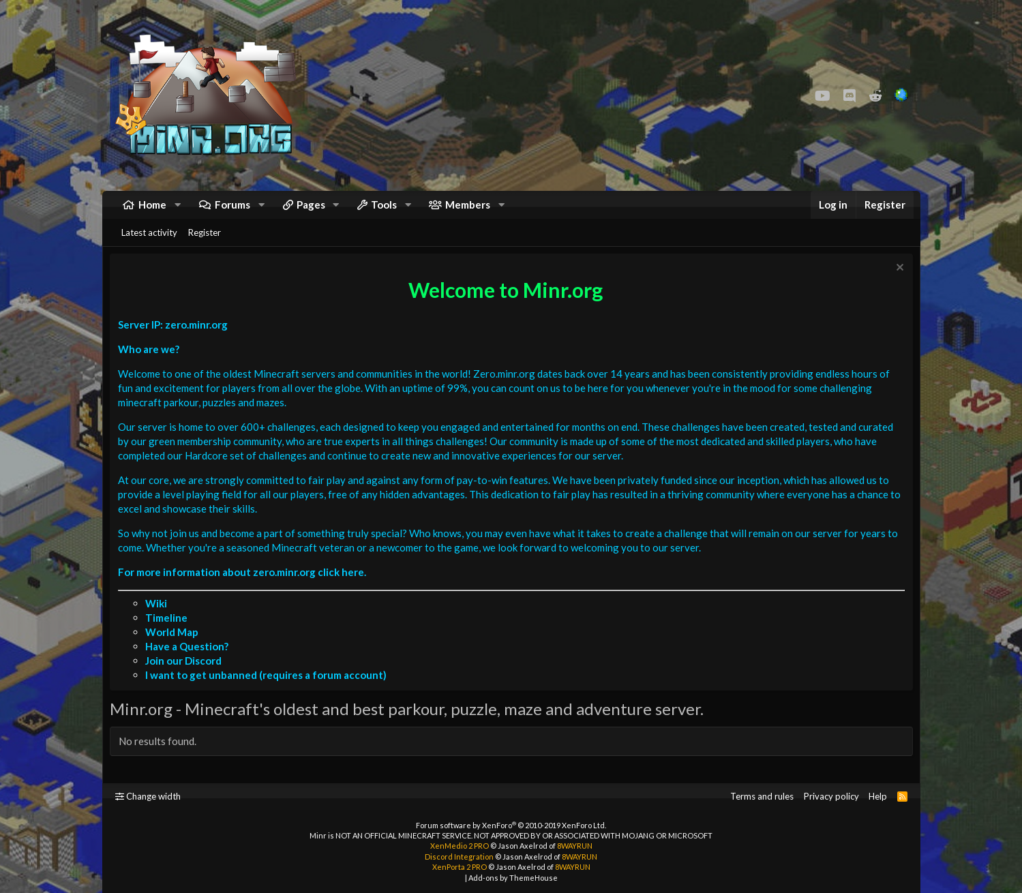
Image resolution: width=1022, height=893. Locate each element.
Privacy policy (831, 796)
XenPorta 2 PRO (459, 866)
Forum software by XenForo (511, 825)
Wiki (159, 620)
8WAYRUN (574, 845)
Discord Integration (459, 856)
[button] (177, 212)
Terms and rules (762, 796)
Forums (232, 211)
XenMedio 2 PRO (459, 845)
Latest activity (149, 246)
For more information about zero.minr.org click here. (245, 589)
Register (204, 246)
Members (467, 211)
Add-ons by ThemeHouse (513, 877)
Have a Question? (190, 663)
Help (878, 796)
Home (152, 211)
